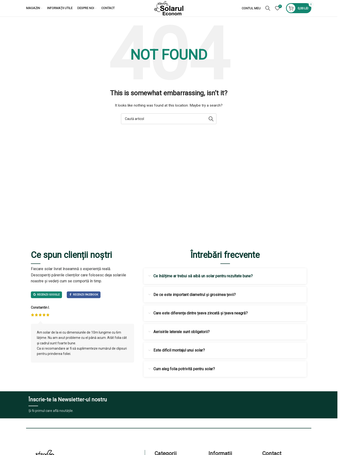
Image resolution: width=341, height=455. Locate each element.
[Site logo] (168, 12)
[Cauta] (268, 12)
